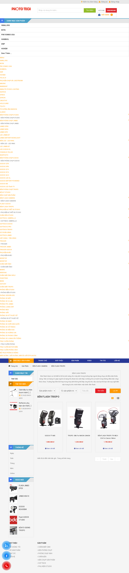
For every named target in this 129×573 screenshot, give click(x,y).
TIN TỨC (103, 360)
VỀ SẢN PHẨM (14, 550)
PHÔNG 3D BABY (6, 321)
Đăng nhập (114, 2)
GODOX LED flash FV (7, 186)
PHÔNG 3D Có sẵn (6, 301)
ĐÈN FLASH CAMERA (7, 198)
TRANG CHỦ (42, 360)
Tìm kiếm (100, 391)
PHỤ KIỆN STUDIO (44, 566)
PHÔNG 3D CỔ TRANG (7, 327)
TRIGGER (3, 241)
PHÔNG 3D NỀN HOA (7, 330)
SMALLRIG (5, 25)
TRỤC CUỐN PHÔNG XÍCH (9, 350)
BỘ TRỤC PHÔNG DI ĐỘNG (9, 353)
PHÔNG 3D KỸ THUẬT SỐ (8, 315)
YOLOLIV (3, 78)
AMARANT (4, 86)
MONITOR (3, 258)
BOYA (3, 30)
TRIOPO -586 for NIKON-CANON (79, 435)
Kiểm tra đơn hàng (89, 2)
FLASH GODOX (5, 204)
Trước (105, 459)
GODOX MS (4, 184)
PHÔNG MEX (4, 310)
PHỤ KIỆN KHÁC (5, 252)
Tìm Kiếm (89, 10)
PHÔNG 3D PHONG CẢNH (9, 335)
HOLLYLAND (4, 103)
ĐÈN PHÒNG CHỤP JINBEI (9, 120)
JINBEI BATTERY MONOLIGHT (10, 138)
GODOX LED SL (5, 178)
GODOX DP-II (4, 172)
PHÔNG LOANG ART (7, 307)
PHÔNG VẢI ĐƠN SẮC (7, 295)
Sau (111, 459)
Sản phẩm (75, 360)
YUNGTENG (4, 278)
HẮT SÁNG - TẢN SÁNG (8, 238)
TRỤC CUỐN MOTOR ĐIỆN (9, 347)
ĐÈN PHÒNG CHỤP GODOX (9, 158)
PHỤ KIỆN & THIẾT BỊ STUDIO (10, 209)
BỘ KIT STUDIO (5, 192)
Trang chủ (14, 366)
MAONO (3, 83)
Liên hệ (117, 360)
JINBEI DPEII (4, 126)
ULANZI (2, 112)
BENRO (2, 270)
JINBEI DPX (4, 132)
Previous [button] (28, 384)
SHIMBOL (5, 39)
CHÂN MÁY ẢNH (5, 264)
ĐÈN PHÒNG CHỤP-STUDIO (9, 115)
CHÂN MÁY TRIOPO (6, 287)
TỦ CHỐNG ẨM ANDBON (8, 109)
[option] (21, 400)
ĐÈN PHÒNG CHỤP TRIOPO (9, 189)
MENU (2, 58)
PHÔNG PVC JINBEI (6, 304)
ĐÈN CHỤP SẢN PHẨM (7, 195)
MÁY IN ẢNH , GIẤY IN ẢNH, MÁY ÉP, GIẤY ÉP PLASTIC (18, 355)
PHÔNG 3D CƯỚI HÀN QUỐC (10, 324)
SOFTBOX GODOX (6, 224)
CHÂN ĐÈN (41, 557)
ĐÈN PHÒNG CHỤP (44, 550)
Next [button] (31, 384)
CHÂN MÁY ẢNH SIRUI (7, 275)
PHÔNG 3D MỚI (5, 298)
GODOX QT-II (4, 169)
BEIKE (2, 281)
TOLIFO (2, 106)
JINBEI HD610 (24, 496)
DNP (3, 44)
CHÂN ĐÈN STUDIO (6, 215)
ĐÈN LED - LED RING (7, 141)
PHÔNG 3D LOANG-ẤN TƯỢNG (10, 338)
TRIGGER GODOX (6, 249)
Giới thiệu (59, 360)
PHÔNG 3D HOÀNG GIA (8, 333)
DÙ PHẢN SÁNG (5, 232)
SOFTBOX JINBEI (6, 235)
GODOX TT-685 (50, 435)
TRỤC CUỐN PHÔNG (7, 341)
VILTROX (3, 92)
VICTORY (3, 284)
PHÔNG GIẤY (4, 312)
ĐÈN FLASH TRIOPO (7, 206)
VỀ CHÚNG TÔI (14, 547)
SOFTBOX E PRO (5, 227)
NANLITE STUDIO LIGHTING (9, 89)
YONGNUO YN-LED (6, 152)
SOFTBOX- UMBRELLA (8, 218)
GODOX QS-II (4, 175)
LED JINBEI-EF (5, 135)
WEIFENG (3, 272)
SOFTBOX (41, 563)
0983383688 (111, 10)
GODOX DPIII (4, 166)
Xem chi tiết (50, 448)
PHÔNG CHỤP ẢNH (44, 553)
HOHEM (4, 49)
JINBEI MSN (4, 129)
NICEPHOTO (4, 155)
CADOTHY (3, 100)
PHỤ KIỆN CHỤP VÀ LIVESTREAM (11, 80)
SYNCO (2, 95)
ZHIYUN (2, 98)
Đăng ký (103, 2)
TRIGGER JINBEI (5, 247)
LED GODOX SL (5, 149)
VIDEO (89, 360)
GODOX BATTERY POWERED (9, 181)
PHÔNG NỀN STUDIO (7, 290)
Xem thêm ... (6, 53)
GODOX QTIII (4, 163)
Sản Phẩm (25, 366)
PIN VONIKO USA (8, 35)
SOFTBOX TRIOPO (6, 229)
